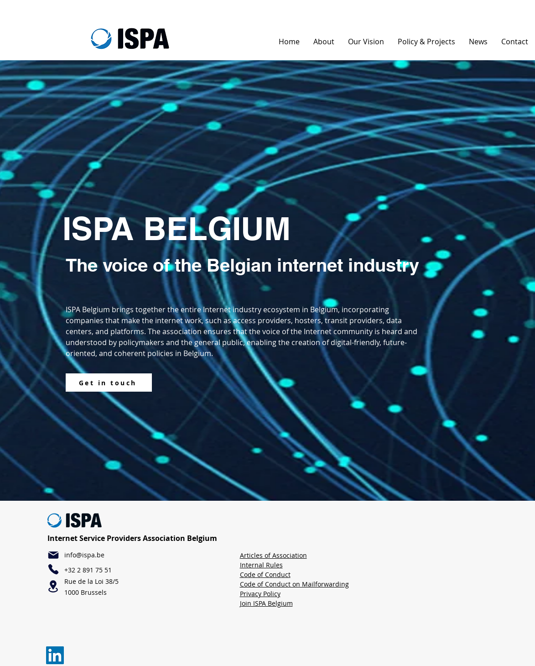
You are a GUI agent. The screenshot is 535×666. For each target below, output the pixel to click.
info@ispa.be (84, 555)
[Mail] (53, 555)
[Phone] (53, 569)
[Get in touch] (109, 382)
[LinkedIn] (55, 655)
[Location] (53, 586)
